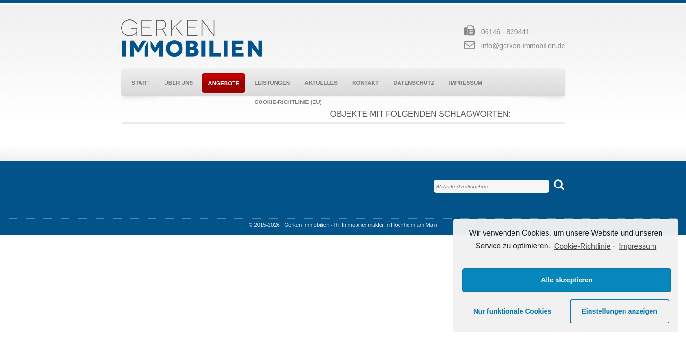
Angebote (223, 83)
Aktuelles (321, 82)
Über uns (178, 82)
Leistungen (272, 82)
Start (141, 82)
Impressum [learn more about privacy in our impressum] (637, 246)
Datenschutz (413, 82)
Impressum (466, 82)
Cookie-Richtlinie (582, 246)
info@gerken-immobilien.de (523, 46)
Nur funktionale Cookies (512, 311)
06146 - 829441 (505, 31)
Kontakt (365, 82)
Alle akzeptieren (567, 280)
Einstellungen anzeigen (619, 311)
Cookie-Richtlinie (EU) (287, 102)
